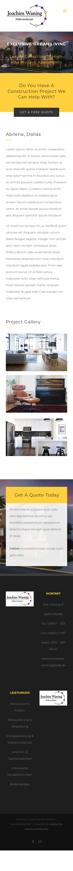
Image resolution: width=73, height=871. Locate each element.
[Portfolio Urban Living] (36, 52)
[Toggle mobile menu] (65, 11)
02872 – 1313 (56, 623)
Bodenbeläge (19, 784)
